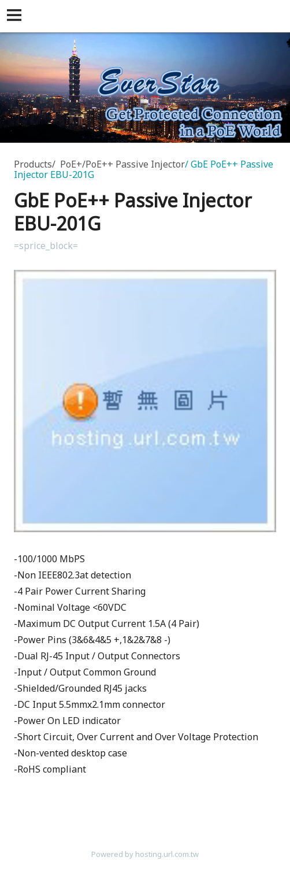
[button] (16, 16)
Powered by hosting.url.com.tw (145, 854)
